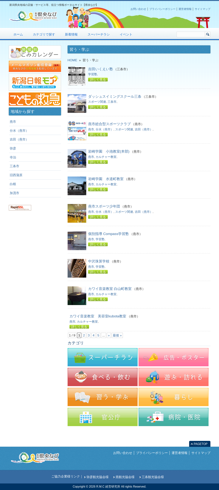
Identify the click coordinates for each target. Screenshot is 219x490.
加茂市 (14, 193)
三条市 (112, 101)
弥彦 (13, 148)
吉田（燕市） (144, 129)
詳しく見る (98, 79)
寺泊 (13, 157)
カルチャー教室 (106, 156)
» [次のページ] (109, 335)
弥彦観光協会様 (97, 477)
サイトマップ (202, 8)
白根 (13, 184)
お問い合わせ (138, 8)
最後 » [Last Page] (117, 335)
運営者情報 (185, 8)
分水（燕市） (105, 129)
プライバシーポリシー (162, 8)
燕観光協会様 (125, 477)
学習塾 (92, 74)
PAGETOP (201, 444)
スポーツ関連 (97, 101)
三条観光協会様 (153, 477)
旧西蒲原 (16, 175)
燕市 (91, 129)
